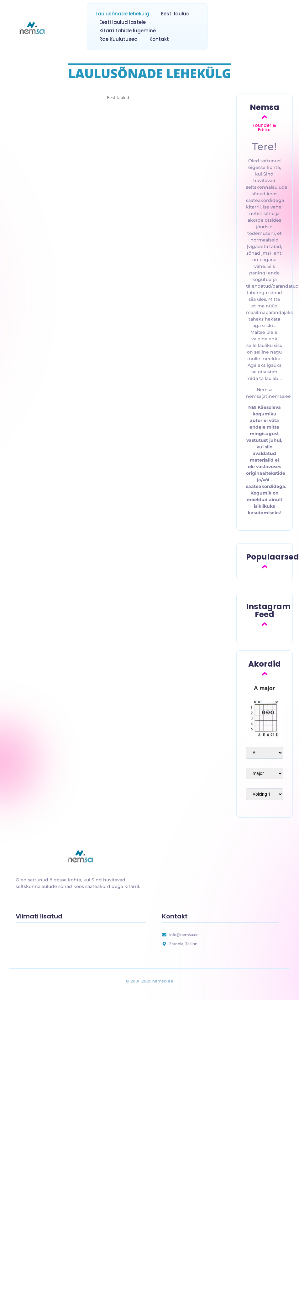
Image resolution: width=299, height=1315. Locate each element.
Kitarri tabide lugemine (127, 30)
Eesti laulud (175, 13)
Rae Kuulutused (118, 39)
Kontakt (159, 39)
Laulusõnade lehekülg (122, 13)
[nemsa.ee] (32, 29)
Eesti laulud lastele (122, 22)
